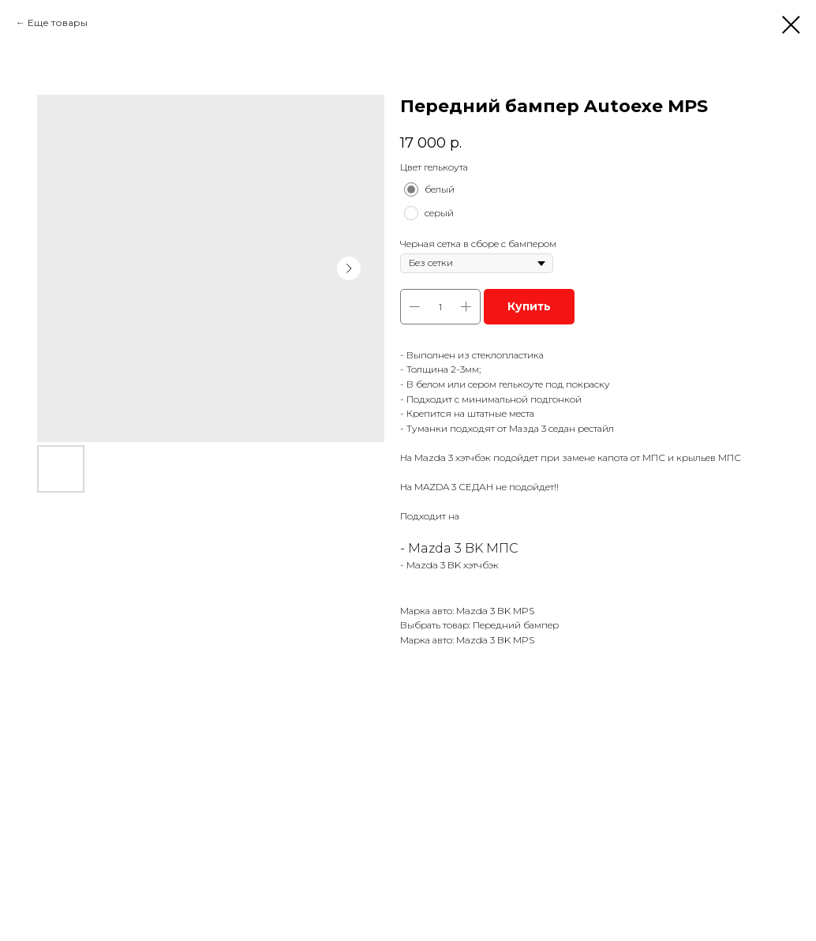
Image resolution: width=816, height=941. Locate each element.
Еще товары (58, 22)
